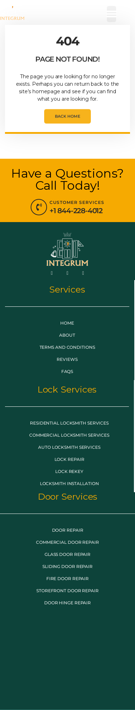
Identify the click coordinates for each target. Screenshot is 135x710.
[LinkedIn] (83, 273)
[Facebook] (52, 273)
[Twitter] (67, 273)
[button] (111, 14)
